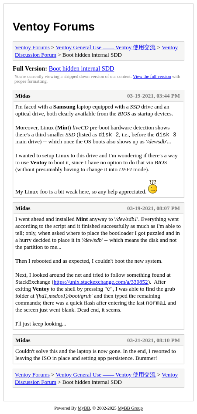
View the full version (152, 76)
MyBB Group (130, 408)
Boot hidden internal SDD (81, 68)
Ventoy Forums (54, 26)
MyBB (84, 408)
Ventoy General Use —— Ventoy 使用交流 (105, 47)
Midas (23, 95)
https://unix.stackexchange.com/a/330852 (101, 281)
